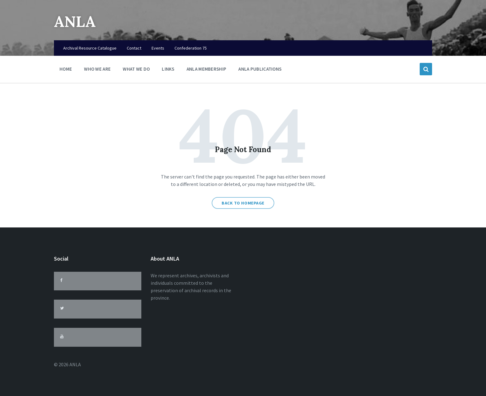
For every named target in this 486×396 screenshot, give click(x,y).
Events (158, 48)
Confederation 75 (191, 48)
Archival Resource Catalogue (90, 48)
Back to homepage (243, 203)
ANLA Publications (259, 69)
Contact (134, 48)
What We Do (136, 70)
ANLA (75, 21)
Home (66, 69)
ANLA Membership (207, 69)
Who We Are (97, 70)
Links (168, 70)
